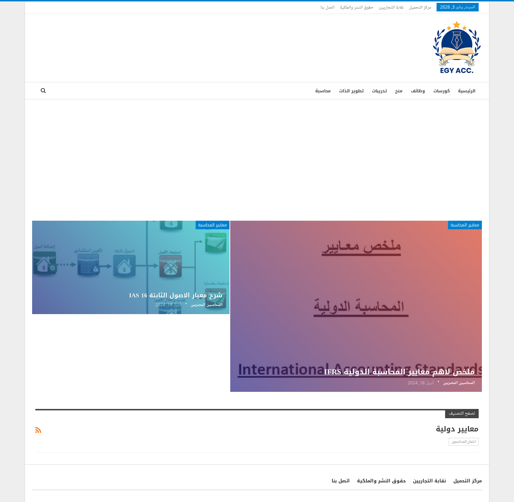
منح (399, 91)
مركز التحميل (420, 7)
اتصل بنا (327, 7)
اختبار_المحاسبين (464, 441)
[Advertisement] (257, 153)
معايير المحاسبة (464, 225)
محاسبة (323, 91)
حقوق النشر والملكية (356, 7)
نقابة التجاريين (391, 7)
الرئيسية (466, 91)
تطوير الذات (351, 91)
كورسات (441, 91)
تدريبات (379, 91)
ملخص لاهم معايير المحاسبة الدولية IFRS (399, 372)
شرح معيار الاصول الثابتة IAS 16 (176, 295)
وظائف (418, 91)
